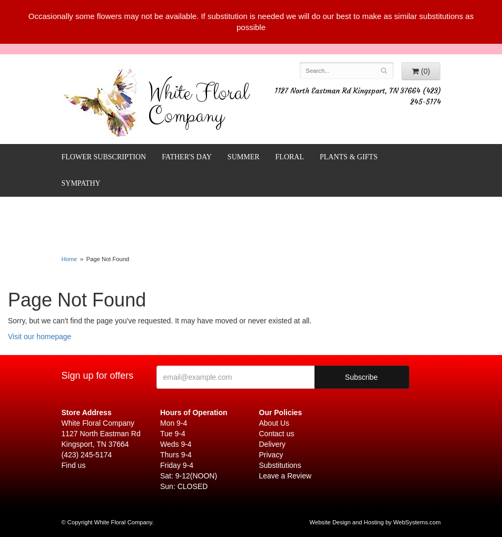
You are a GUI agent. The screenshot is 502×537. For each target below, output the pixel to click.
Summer (244, 157)
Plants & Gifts (349, 157)
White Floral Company (198, 107)
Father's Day (187, 157)
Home (69, 259)
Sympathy (81, 183)
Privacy (271, 454)
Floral (289, 157)
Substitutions (280, 465)
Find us (74, 465)
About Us (274, 423)
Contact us (276, 433)
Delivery (272, 444)
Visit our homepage (39, 336)
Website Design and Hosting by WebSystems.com (375, 522)
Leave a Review (285, 476)
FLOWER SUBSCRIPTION (104, 157)
